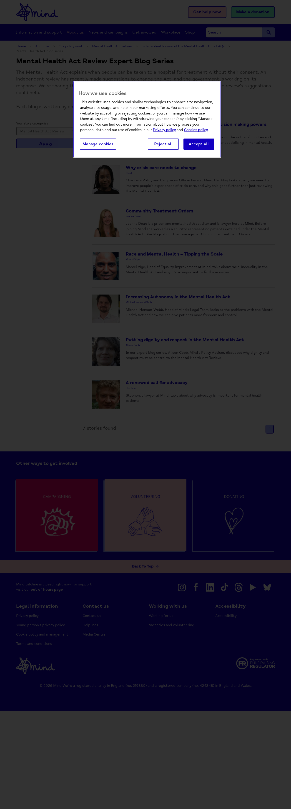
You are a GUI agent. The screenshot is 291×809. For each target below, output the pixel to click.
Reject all (163, 144)
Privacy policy (164, 130)
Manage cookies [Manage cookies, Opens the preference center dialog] (98, 144)
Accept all (199, 144)
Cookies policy (196, 130)
